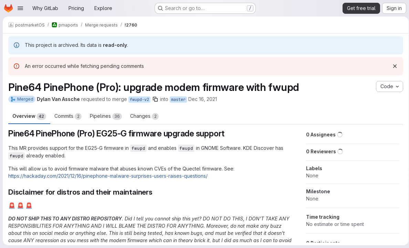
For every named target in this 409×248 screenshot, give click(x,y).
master (178, 99)
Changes (144, 116)
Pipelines (106, 116)
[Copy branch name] (155, 99)
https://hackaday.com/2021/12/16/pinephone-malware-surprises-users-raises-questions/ (108, 176)
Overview (29, 116)
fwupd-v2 (139, 99)
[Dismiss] (392, 66)
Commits (68, 116)
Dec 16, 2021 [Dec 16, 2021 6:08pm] (202, 99)
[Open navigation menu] (20, 8)
